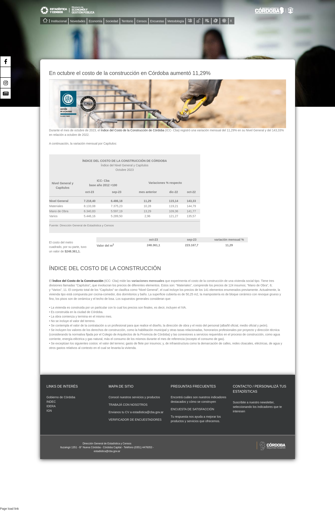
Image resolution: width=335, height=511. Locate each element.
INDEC (51, 401)
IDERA (51, 406)
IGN (49, 410)
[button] (231, 20)
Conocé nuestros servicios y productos (134, 397)
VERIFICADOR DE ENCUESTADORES (135, 419)
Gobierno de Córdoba (61, 397)
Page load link (9, 508)
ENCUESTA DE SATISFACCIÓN (192, 409)
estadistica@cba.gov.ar (147, 412)
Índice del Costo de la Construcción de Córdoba (132, 130)
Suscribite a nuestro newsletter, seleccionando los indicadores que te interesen (257, 407)
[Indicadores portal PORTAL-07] (167, 103)
